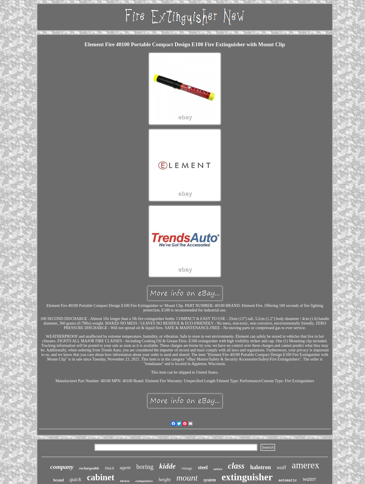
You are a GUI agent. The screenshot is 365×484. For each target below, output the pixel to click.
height (165, 479)
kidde (167, 466)
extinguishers (144, 481)
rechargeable (89, 468)
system (209, 479)
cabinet (100, 477)
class (236, 465)
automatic (287, 481)
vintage (186, 468)
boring (144, 466)
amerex (305, 465)
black (109, 468)
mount (187, 477)
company (62, 466)
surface (217, 469)
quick (75, 479)
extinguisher (247, 477)
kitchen (125, 481)
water (309, 478)
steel (203, 467)
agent (125, 467)
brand (58, 480)
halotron (260, 467)
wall (281, 467)
